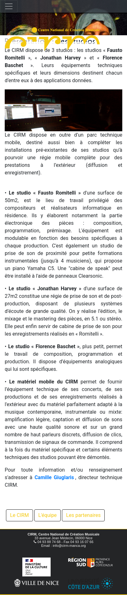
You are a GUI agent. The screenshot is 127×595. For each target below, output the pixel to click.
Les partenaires (83, 515)
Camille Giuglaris (54, 477)
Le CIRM (19, 515)
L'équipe (47, 515)
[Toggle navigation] (9, 6)
